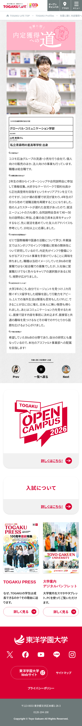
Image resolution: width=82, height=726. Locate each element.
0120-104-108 (41, 712)
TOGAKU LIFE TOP (18, 15)
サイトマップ (63, 673)
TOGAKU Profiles (45, 15)
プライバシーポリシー (41, 688)
